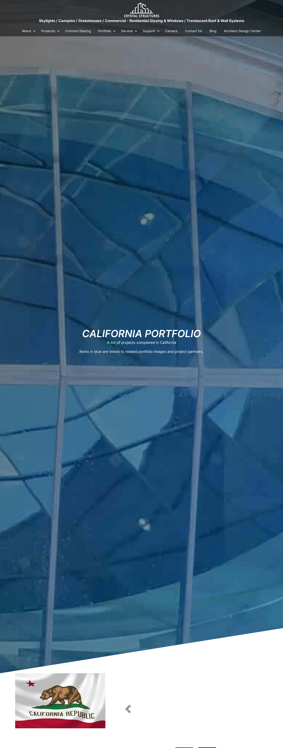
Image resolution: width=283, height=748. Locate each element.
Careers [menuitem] (171, 31)
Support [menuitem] (149, 31)
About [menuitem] (26, 31)
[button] (34, 31)
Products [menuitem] (48, 31)
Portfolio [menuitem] (104, 31)
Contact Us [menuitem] (193, 31)
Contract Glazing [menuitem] (78, 31)
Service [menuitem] (127, 31)
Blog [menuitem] (213, 31)
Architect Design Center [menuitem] (242, 31)
